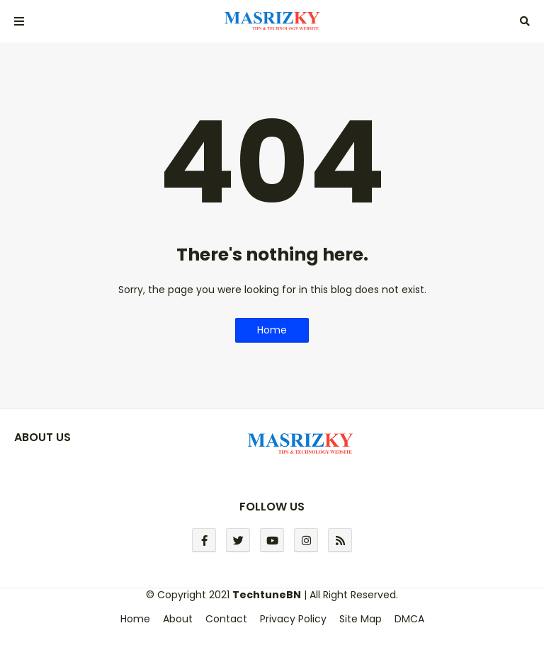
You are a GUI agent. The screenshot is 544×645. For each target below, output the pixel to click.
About (178, 619)
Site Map (360, 619)
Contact (226, 619)
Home (272, 330)
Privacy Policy (293, 619)
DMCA (409, 619)
